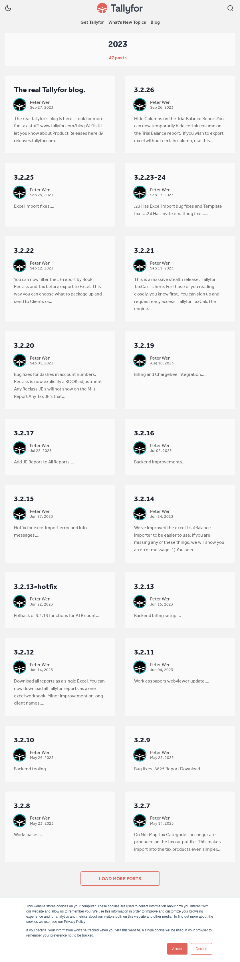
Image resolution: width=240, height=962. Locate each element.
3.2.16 (144, 432)
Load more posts (120, 878)
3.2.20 (24, 345)
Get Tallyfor (92, 22)
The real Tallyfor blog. (49, 89)
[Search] (230, 8)
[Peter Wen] (19, 104)
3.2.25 (24, 176)
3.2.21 (144, 250)
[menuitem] (92, 22)
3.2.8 (22, 805)
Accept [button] (177, 949)
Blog (155, 22)
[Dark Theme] (8, 8)
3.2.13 (144, 586)
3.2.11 (144, 651)
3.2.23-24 (150, 176)
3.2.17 (24, 432)
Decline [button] (201, 949)
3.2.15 (24, 498)
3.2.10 (24, 739)
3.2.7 (142, 805)
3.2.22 (24, 250)
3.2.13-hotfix (35, 586)
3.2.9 (142, 739)
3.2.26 (144, 89)
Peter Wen (40, 102)
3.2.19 (144, 345)
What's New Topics (127, 22)
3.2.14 (144, 498)
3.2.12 (24, 651)
